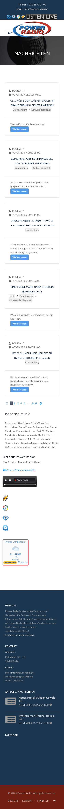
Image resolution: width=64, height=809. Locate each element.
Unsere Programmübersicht (19, 469)
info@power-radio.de (36, 9)
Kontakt (27, 800)
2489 (34, 403)
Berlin (12, 295)
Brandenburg (20, 109)
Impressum (43, 800)
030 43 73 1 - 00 (37, 4)
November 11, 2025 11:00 (34, 704)
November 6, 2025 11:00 (24, 214)
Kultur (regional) (41, 167)
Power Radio (24, 793)
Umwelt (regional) (41, 109)
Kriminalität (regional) (20, 300)
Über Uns (13, 800)
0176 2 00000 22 (14, 680)
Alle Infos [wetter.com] (23, 562)
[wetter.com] (10, 563)
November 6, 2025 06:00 (24, 280)
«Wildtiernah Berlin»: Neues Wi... (36, 717)
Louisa (15, 90)
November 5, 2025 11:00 (24, 347)
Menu (12, 33)
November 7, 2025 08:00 (24, 152)
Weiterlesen (19, 129)
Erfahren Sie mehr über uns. (19, 634)
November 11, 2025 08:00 (25, 94)
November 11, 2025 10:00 (34, 723)
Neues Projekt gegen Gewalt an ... (37, 699)
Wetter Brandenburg (15, 541)
